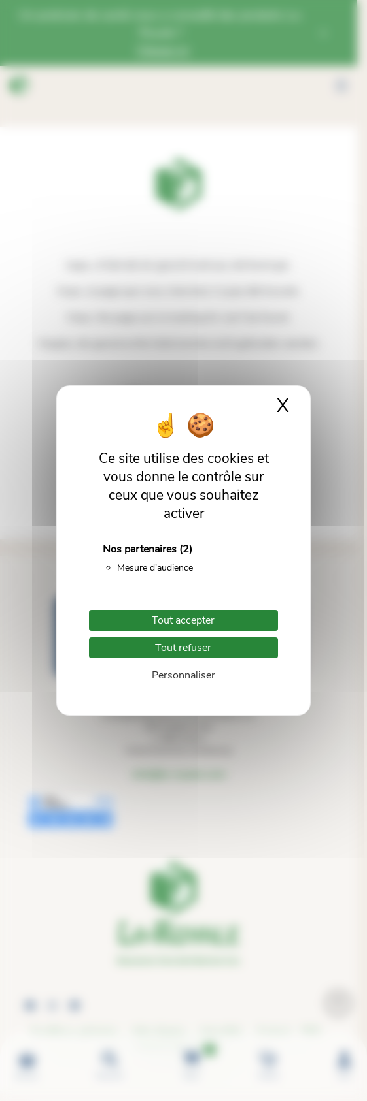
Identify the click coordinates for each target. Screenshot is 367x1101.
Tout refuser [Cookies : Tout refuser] (183, 648)
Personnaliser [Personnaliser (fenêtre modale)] (183, 675)
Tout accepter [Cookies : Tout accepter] (183, 620)
